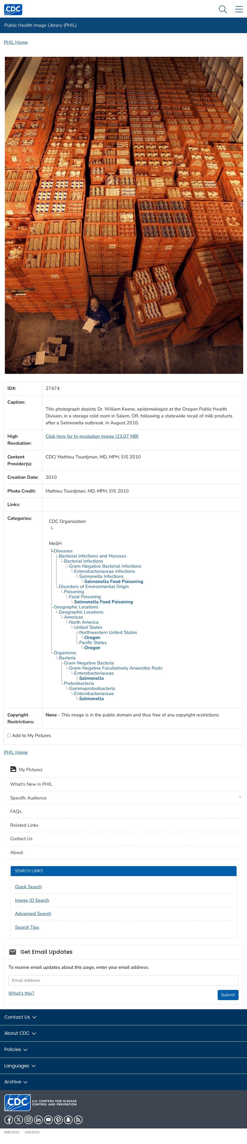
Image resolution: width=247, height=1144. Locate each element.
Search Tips (27, 927)
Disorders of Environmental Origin (94, 586)
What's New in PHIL (31, 784)
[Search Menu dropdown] (223, 9)
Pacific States (93, 642)
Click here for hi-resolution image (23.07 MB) (92, 436)
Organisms (65, 653)
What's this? (21, 993)
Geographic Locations (76, 607)
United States (88, 627)
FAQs (16, 811)
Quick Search (28, 887)
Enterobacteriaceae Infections (104, 571)
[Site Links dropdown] (239, 9)
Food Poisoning (85, 597)
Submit (228, 995)
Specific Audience (28, 798)
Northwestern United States (108, 632)
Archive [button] (16, 1082)
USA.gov (32, 1132)
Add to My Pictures (31, 735)
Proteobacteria (79, 683)
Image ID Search (32, 900)
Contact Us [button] (20, 1017)
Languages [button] (20, 1066)
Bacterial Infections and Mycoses (92, 556)
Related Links (24, 825)
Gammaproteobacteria (92, 688)
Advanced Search (33, 913)
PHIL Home (16, 42)
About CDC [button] (20, 1033)
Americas (73, 617)
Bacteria (67, 658)
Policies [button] (16, 1049)
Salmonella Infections (101, 576)
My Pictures (26, 770)
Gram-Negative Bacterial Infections (105, 566)
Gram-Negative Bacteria (89, 663)
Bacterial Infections (83, 561)
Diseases (63, 551)
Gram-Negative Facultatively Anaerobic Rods (115, 668)
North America (84, 622)
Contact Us (21, 839)
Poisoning (74, 592)
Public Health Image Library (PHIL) (40, 25)
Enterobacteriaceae (94, 673)
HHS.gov (11, 1132)
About (16, 852)
